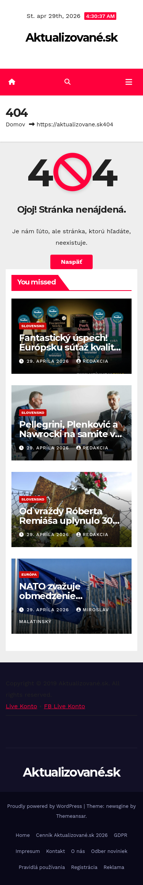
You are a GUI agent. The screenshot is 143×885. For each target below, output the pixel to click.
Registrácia (84, 867)
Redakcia (92, 361)
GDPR (120, 835)
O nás (78, 851)
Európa (29, 574)
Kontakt (55, 851)
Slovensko (32, 326)
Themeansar (70, 816)
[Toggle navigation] (129, 82)
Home (23, 835)
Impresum (28, 851)
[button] (67, 82)
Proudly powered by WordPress (45, 806)
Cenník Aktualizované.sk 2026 (72, 835)
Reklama (114, 867)
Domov (15, 124)
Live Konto (21, 706)
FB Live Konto (64, 706)
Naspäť (71, 261)
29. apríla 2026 (49, 361)
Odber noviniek (109, 851)
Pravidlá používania (42, 867)
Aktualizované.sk (72, 38)
